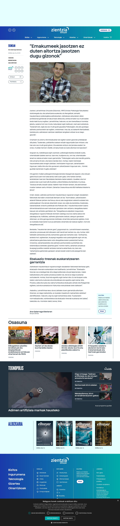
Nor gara (99, 473)
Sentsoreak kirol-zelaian (86, 385)
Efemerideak (63, 479)
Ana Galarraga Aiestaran (15, 49)
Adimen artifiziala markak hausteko (33, 410)
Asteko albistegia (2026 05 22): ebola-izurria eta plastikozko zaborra (72, 348)
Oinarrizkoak (17, 488)
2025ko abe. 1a (80, 448)
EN (16, 71)
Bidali (102, 311)
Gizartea (14, 483)
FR (22, 67)
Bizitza (12, 470)
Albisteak (41, 473)
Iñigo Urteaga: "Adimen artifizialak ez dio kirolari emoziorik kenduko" (86, 376)
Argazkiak (42, 482)
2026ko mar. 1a (60, 448)
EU (16, 67)
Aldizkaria (105, 30)
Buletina (108, 37)
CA (19, 71)
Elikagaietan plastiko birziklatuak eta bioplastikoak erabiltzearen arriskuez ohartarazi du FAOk (19, 350)
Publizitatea (100, 476)
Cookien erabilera (102, 484)
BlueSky (61, 496)
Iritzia (40, 479)
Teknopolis (16, 367)
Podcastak (42, 488)
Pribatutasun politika (101, 480)
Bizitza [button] (28, 37)
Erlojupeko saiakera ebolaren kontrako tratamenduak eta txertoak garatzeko (97, 349)
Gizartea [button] (74, 37)
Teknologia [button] (59, 37)
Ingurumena (16, 474)
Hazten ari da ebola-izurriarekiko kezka (44, 347)
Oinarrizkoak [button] (89, 37)
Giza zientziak (12, 63)
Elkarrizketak (43, 476)
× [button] (118, 500)
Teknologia (15, 479)
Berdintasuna (12, 60)
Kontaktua (100, 488)
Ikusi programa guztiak (103, 406)
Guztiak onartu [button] (52, 518)
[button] (9, 30)
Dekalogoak (62, 476)
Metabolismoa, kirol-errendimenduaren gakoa (87, 394)
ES (19, 67)
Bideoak (41, 485)
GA (22, 71)
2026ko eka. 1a (40, 448)
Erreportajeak (43, 492)
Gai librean (62, 482)
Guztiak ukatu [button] (68, 518)
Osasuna (11, 58)
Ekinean (11, 45)
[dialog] (60, 512)
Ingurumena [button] (43, 37)
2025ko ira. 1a (99, 448)
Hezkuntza (62, 473)
